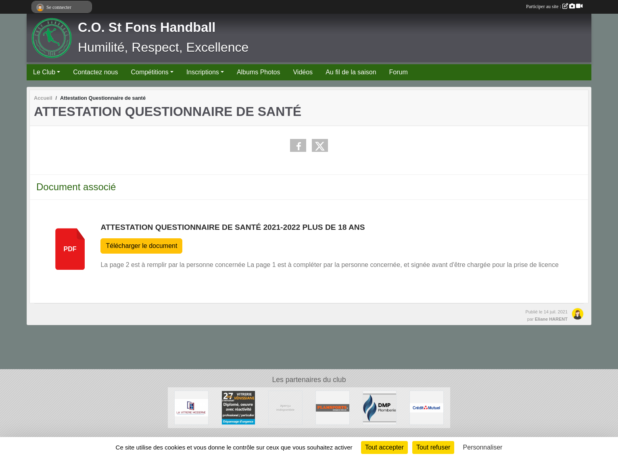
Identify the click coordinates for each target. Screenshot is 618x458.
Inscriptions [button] (202, 72)
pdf (70, 249)
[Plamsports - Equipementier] (332, 407)
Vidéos (303, 72)
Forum (398, 72)
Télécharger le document (141, 245)
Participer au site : (554, 6)
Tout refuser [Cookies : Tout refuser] (433, 447)
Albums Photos (258, 72)
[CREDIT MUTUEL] (426, 407)
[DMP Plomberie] (380, 407)
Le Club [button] (44, 72)
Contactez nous (95, 72)
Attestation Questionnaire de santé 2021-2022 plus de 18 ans (232, 227)
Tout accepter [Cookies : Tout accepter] (384, 447)
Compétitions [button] (149, 72)
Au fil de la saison (351, 72)
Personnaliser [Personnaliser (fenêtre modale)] (483, 447)
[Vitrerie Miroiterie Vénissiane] (238, 407)
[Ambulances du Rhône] (285, 407)
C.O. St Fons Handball (146, 27)
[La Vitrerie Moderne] (191, 407)
